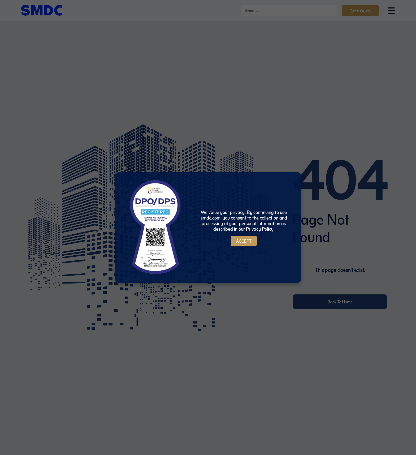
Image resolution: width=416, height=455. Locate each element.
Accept (244, 240)
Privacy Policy (260, 228)
